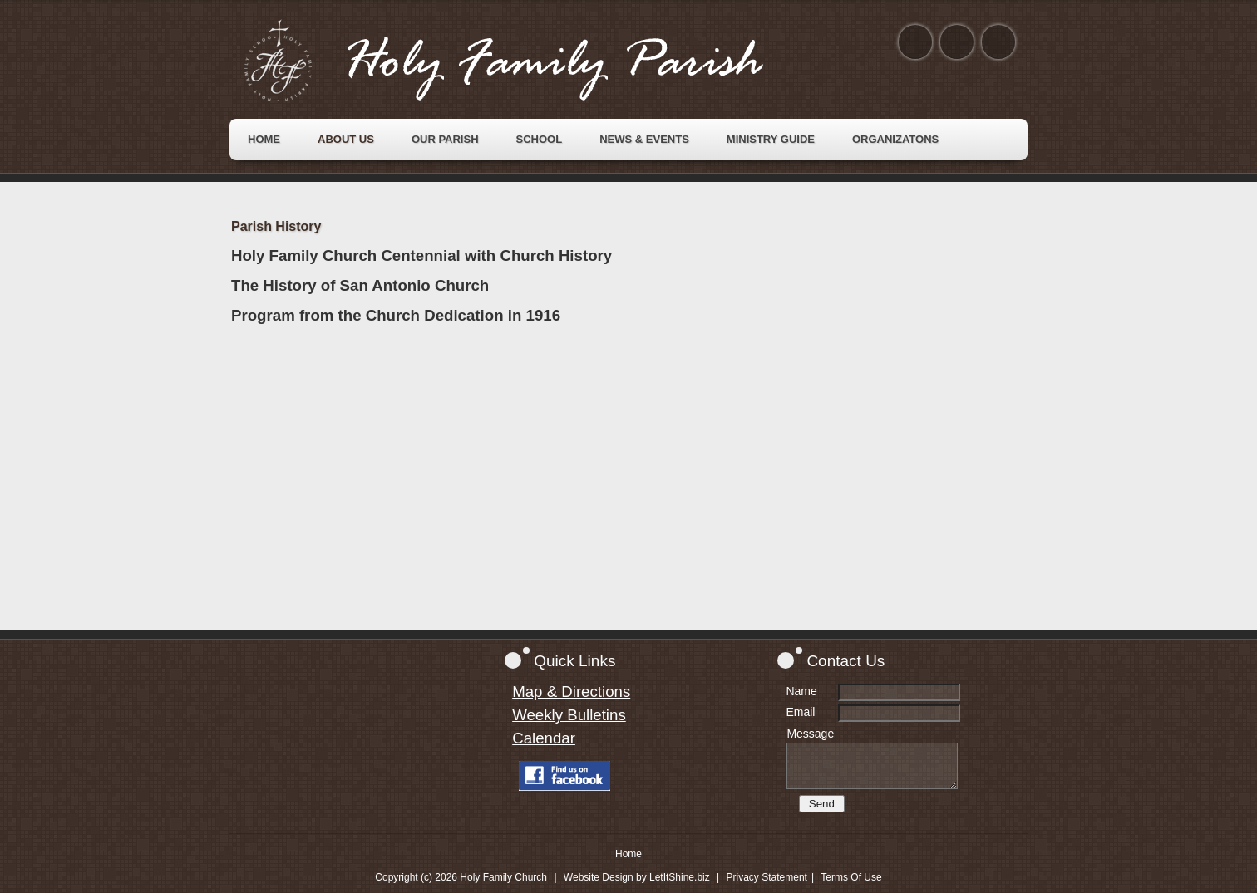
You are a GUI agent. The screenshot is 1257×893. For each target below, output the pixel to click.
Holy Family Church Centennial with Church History (421, 255)
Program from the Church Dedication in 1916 (395, 315)
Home (628, 854)
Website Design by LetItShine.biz (637, 877)
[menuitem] (263, 139)
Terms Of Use (851, 877)
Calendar (543, 738)
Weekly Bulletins (569, 715)
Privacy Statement (767, 877)
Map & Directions (571, 691)
